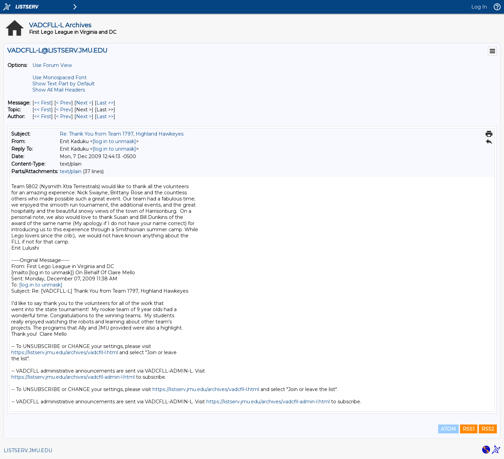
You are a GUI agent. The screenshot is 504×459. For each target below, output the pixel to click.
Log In (479, 7)
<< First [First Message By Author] (42, 116)
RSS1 (469, 429)
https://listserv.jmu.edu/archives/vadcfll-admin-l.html (73, 377)
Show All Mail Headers (58, 90)
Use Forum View (52, 65)
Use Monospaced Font (59, 77)
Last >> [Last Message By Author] (105, 116)
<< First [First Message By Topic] (42, 110)
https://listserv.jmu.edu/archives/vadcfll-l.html (64, 352)
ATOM (448, 429)
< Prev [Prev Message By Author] (63, 116)
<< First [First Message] (42, 103)
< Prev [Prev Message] (63, 103)
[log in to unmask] (114, 141)
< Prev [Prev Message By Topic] (63, 110)
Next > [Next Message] (84, 103)
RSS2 (487, 429)
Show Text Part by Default (63, 84)
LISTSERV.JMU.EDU (28, 450)
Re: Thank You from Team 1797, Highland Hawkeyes (121, 134)
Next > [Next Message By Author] (84, 116)
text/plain (70, 171)
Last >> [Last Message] (105, 103)
